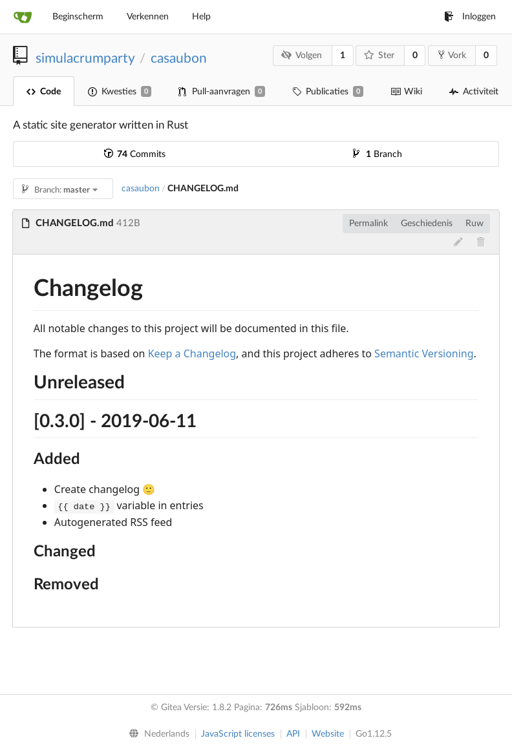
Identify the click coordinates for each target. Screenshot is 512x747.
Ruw (474, 223)
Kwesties (119, 91)
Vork (452, 55)
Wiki (406, 92)
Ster (379, 55)
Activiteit (473, 92)
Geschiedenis (427, 223)
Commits (134, 154)
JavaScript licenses (238, 734)
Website (328, 734)
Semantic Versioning (424, 353)
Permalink (368, 223)
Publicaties (327, 91)
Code (44, 92)
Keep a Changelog (192, 353)
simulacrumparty (85, 58)
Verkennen (148, 16)
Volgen (302, 55)
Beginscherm (77, 16)
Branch (377, 154)
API (293, 734)
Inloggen (470, 17)
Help (201, 16)
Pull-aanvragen (221, 91)
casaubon (179, 58)
